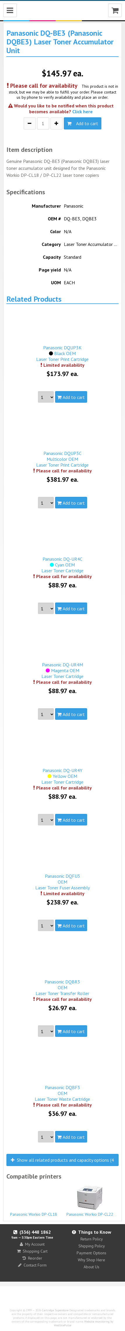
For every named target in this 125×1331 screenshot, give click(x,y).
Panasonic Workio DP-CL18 (33, 1211)
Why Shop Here (91, 1259)
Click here (82, 111)
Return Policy (91, 1239)
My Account (32, 1244)
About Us (91, 1266)
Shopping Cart (32, 1251)
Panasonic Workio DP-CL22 (89, 1200)
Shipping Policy (91, 1246)
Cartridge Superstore (55, 1310)
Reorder (32, 1258)
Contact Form (32, 1265)
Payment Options (91, 1253)
